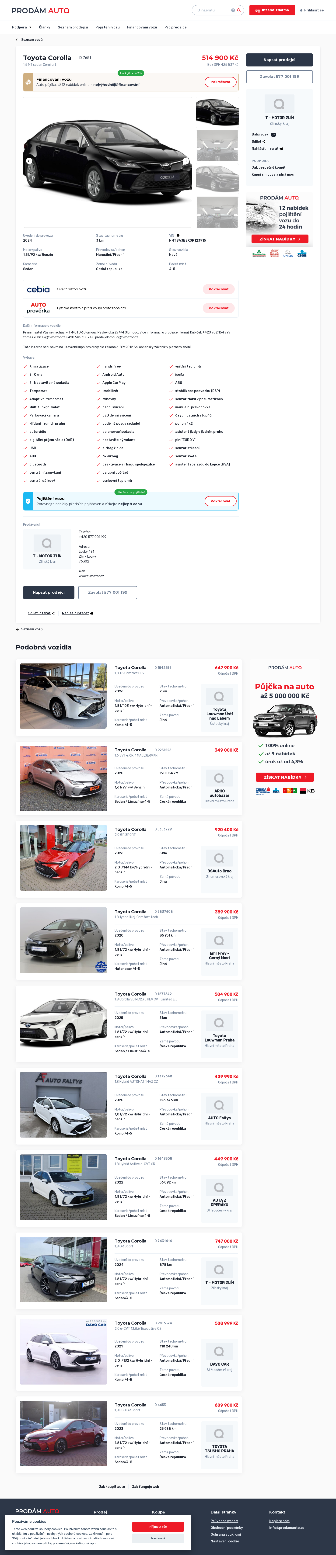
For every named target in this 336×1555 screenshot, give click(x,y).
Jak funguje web (145, 1487)
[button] (29, 161)
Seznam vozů (29, 40)
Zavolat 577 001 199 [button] (107, 592)
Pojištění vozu (107, 27)
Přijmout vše (158, 1526)
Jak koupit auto (112, 1487)
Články (44, 27)
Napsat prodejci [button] (49, 592)
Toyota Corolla (131, 667)
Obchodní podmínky (227, 1528)
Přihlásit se (312, 10)
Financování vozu (142, 27)
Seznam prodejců (73, 27)
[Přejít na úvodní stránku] (40, 10)
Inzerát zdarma (272, 10)
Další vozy (260, 134)
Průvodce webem (224, 1521)
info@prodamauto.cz (286, 1528)
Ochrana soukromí (226, 1535)
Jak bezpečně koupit (269, 168)
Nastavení (158, 1538)
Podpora (20, 27)
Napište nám (279, 1521)
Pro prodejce (175, 27)
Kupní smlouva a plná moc (273, 175)
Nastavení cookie (225, 1541)
